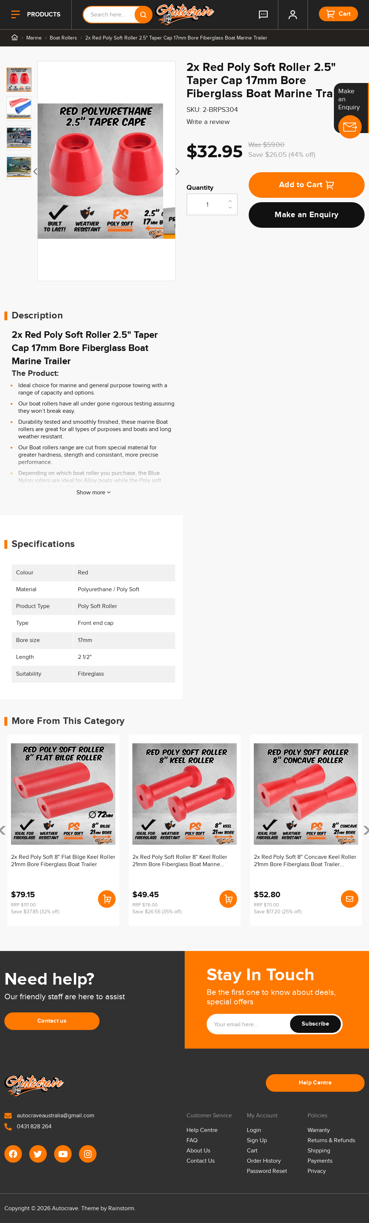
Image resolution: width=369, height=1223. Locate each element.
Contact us (52, 1021)
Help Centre (315, 1082)
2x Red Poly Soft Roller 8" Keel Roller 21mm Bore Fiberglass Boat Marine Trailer (179, 861)
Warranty (319, 1130)
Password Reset (267, 1171)
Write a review (208, 122)
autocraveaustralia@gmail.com (49, 1115)
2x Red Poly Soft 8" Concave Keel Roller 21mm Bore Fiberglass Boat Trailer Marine (305, 861)
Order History (264, 1161)
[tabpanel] (106, 171)
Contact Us (201, 1161)
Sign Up (257, 1140)
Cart (252, 1150)
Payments (320, 1161)
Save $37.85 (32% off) (35, 912)
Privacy (317, 1171)
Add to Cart (306, 185)
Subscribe (315, 1023)
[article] (63, 830)
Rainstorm (121, 1208)
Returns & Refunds (331, 1140)
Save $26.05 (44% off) (281, 155)
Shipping (319, 1150)
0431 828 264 (28, 1126)
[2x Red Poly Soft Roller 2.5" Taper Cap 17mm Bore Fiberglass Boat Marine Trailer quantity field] (212, 204)
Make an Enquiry (306, 215)
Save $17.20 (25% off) (277, 912)
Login (254, 1130)
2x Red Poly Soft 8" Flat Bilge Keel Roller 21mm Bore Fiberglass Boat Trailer (63, 861)
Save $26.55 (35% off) (156, 912)
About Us (198, 1150)
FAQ (192, 1140)
